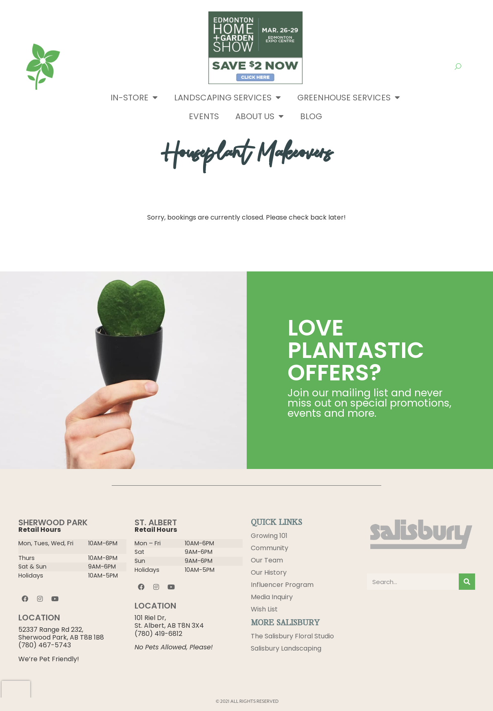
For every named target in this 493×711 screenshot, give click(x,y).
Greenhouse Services (348, 97)
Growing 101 (269, 535)
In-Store (134, 97)
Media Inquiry (272, 597)
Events (204, 116)
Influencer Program (282, 584)
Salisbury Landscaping (286, 648)
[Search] (467, 581)
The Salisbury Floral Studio (292, 636)
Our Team (267, 560)
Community (269, 548)
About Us (259, 116)
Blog (311, 116)
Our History (269, 572)
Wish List (264, 609)
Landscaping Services (227, 97)
